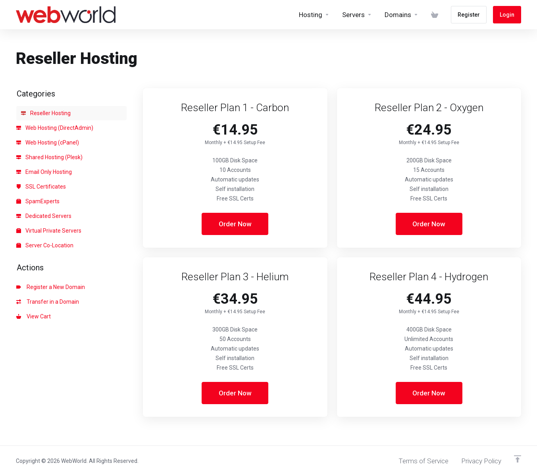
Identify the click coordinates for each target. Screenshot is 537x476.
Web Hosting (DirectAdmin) (54, 128)
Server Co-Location (44, 245)
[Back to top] (517, 459)
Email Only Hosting (44, 172)
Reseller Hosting (46, 113)
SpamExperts (38, 201)
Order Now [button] (235, 224)
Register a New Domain (50, 287)
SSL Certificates (41, 186)
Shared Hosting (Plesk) (49, 157)
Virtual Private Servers (48, 230)
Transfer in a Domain (47, 302)
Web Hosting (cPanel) (47, 142)
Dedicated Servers (43, 216)
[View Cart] (435, 14)
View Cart (33, 316)
